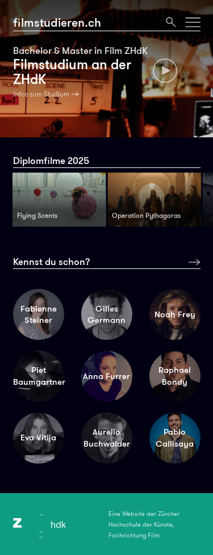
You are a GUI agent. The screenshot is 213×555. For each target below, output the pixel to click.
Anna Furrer (106, 376)
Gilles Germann (106, 314)
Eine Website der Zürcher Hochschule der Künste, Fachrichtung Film (143, 524)
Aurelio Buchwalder (106, 437)
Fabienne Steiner (38, 314)
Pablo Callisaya (175, 437)
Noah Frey (174, 314)
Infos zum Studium (41, 94)
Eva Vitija (38, 437)
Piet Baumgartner (38, 376)
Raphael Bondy (174, 376)
